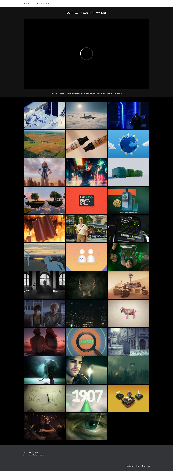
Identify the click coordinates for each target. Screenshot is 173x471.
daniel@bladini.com (36, 455)
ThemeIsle (146, 466)
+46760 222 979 (32, 452)
